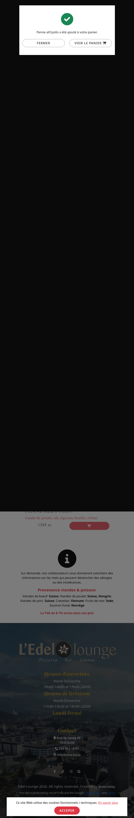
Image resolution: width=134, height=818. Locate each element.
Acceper (66, 810)
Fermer (43, 43)
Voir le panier (90, 43)
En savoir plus (108, 803)
